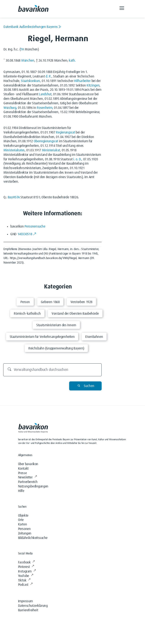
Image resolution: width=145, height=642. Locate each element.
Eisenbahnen (94, 336)
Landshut (45, 94)
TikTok (24, 580)
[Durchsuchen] (52, 369)
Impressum (25, 601)
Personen (24, 529)
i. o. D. (77, 159)
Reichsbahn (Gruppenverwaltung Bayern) (56, 348)
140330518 (26, 234)
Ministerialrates (14, 150)
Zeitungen (24, 533)
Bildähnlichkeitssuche (33, 538)
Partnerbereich (28, 482)
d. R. (48, 76)
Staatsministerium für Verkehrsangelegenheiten (42, 336)
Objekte (23, 515)
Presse (22, 473)
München (27, 60)
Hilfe (21, 491)
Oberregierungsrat (46, 141)
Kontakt (23, 468)
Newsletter (27, 477)
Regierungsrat (65, 132)
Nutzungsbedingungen (33, 486)
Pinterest (26, 567)
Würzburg (9, 107)
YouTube (25, 576)
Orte (21, 520)
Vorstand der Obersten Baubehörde (75, 313)
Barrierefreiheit (28, 610)
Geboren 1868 (50, 302)
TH (22, 49)
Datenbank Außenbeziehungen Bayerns (32, 27)
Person (25, 302)
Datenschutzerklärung (33, 605)
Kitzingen (93, 85)
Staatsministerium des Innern (56, 325)
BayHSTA (14, 197)
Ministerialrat (51, 150)
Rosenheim (44, 107)
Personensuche (34, 226)
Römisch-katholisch (27, 313)
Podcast (25, 585)
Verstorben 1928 (81, 302)
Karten (22, 524)
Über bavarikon (28, 464)
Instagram (27, 571)
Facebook (26, 562)
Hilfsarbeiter (82, 81)
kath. (72, 60)
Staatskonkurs (30, 81)
